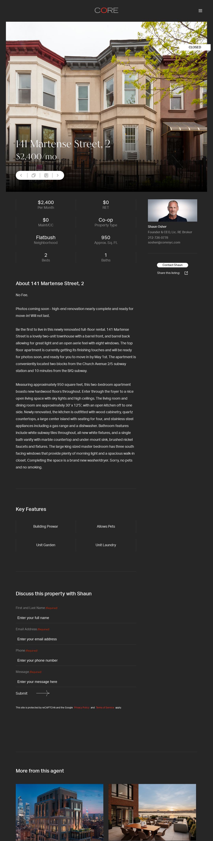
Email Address (32, 630)
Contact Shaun (173, 265)
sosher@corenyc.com (164, 242)
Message (28, 672)
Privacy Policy (81, 707)
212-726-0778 (158, 237)
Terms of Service (105, 707)
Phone (26, 651)
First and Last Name (36, 608)
